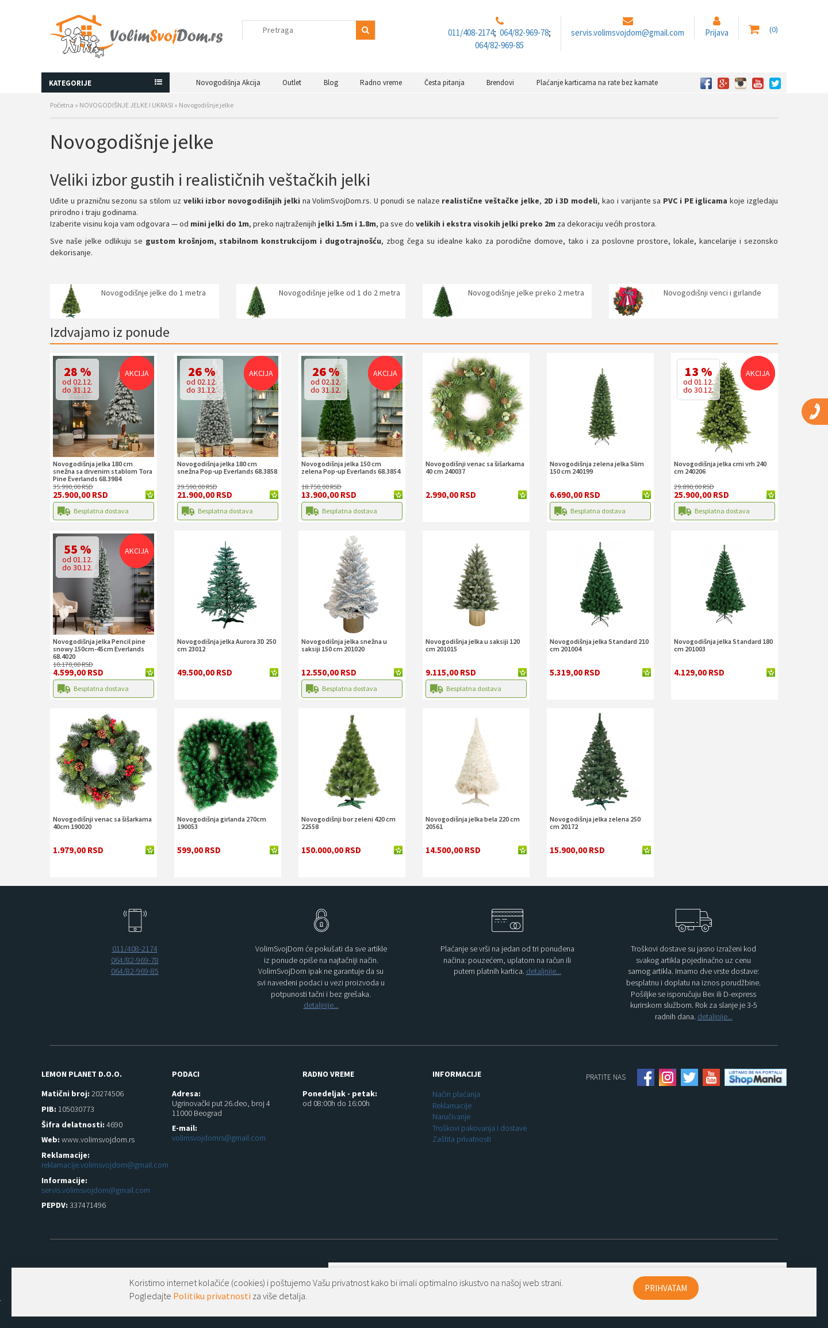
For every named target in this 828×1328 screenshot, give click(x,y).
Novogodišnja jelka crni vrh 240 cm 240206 (720, 467)
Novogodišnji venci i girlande (712, 292)
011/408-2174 (471, 32)
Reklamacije (451, 1105)
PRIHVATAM (666, 1288)
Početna (62, 105)
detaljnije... (321, 1005)
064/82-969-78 (524, 32)
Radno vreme (381, 82)
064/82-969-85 (499, 45)
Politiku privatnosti (212, 1296)
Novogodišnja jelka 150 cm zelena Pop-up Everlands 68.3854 (350, 467)
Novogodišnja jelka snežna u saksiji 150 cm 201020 (344, 645)
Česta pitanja (444, 82)
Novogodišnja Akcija (228, 82)
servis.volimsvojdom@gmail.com (627, 32)
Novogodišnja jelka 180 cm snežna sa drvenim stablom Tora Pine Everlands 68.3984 (102, 471)
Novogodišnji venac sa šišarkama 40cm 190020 (102, 823)
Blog (331, 82)
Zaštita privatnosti (461, 1139)
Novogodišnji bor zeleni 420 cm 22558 (348, 823)
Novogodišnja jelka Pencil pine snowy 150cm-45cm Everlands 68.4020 (99, 649)
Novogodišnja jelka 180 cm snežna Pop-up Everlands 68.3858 (227, 467)
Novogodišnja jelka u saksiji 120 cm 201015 (472, 645)
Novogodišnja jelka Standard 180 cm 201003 (723, 645)
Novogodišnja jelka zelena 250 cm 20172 (595, 823)
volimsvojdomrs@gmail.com (219, 1138)
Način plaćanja (456, 1094)
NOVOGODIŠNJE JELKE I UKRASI (126, 105)
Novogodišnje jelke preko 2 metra (526, 292)
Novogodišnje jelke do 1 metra (153, 292)
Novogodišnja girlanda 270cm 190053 (221, 823)
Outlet (291, 82)
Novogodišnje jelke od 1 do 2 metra (339, 292)
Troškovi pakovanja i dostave (479, 1128)
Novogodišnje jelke (206, 105)
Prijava (717, 32)
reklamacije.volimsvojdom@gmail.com (104, 1165)
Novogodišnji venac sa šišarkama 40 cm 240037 (474, 467)
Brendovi (500, 82)
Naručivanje (451, 1116)
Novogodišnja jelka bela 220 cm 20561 (472, 823)
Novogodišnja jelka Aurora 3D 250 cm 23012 (226, 645)
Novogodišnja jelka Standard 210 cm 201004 (599, 645)
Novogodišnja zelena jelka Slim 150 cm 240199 (597, 467)
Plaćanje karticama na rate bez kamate (597, 82)
